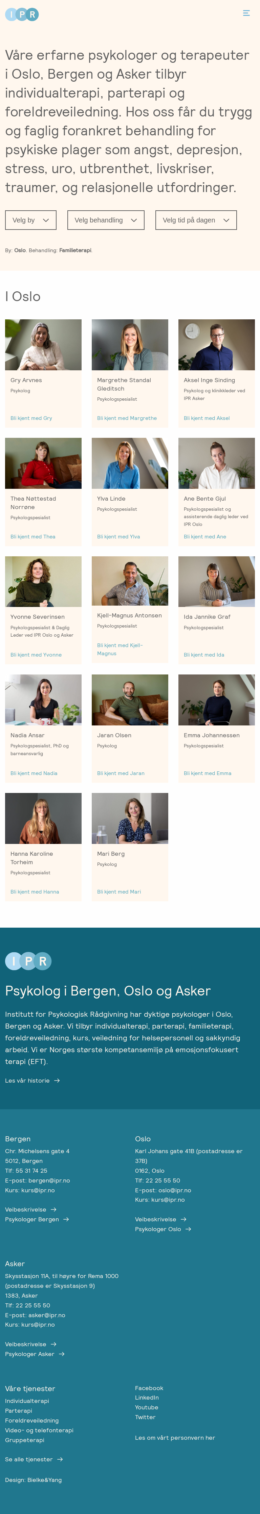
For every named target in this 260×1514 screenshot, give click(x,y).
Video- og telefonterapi (39, 1430)
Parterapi (18, 1410)
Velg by (24, 220)
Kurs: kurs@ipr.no (30, 1190)
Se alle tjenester (29, 1459)
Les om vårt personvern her (175, 1437)
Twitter (145, 1417)
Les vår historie (27, 1080)
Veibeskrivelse (25, 1209)
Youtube (146, 1407)
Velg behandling (99, 220)
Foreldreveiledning (32, 1420)
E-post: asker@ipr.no (35, 1315)
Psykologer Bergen (32, 1219)
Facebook (149, 1388)
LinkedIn (147, 1397)
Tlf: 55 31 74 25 (26, 1170)
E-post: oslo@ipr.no (163, 1190)
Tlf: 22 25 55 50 (157, 1180)
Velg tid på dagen (189, 220)
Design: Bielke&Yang (33, 1480)
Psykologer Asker (30, 1354)
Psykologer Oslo (158, 1229)
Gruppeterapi (24, 1440)
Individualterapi (27, 1401)
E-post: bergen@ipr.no (37, 1180)
